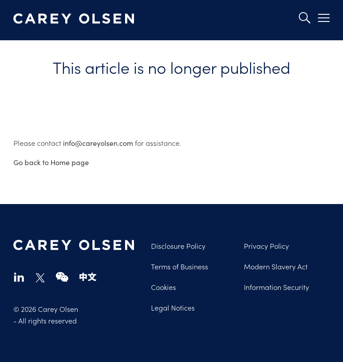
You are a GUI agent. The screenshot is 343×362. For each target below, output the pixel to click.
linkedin (19, 276)
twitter (40, 277)
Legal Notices (173, 307)
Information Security (276, 287)
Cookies (163, 287)
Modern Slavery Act (276, 266)
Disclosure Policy (178, 246)
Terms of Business (179, 266)
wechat (62, 276)
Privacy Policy (266, 246)
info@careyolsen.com (98, 143)
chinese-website (87, 276)
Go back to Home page (51, 162)
